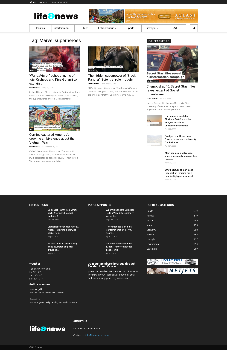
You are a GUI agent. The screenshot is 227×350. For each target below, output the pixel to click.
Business (151, 220)
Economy (151, 229)
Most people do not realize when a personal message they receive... (181, 156)
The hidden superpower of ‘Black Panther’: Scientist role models (112, 77)
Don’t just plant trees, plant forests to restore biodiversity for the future (180, 139)
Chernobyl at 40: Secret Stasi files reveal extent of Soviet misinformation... (171, 90)
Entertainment (62, 28)
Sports (130, 28)
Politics (40, 28)
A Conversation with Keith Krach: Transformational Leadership (119, 246)
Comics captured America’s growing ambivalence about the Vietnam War (52, 138)
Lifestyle (152, 28)
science (92, 70)
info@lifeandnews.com (97, 335)
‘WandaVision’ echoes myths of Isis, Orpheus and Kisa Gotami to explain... (53, 79)
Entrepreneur (107, 28)
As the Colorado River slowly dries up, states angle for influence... (62, 246)
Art (175, 28)
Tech (85, 28)
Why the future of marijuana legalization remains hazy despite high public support (179, 173)
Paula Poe (35, 299)
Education (152, 248)
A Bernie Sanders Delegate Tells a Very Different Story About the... (120, 213)
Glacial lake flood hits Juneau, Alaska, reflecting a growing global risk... (63, 229)
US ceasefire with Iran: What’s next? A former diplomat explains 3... (63, 213)
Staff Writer (34, 87)
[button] (194, 28)
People (33, 70)
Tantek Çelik (36, 289)
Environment (153, 81)
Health (150, 210)
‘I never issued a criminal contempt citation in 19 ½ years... (119, 229)
